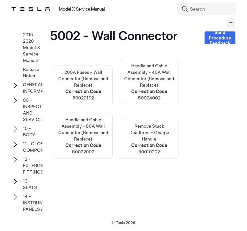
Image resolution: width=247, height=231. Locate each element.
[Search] (207, 9)
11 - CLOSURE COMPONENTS (39, 147)
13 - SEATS (30, 184)
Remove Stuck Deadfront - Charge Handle (149, 139)
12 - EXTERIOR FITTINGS (34, 166)
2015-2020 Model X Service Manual (31, 47)
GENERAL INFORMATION (38, 88)
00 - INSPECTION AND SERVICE (36, 110)
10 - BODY (29, 131)
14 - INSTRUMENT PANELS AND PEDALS (37, 206)
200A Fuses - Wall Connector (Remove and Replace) (83, 85)
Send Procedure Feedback (220, 37)
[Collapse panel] (230, 22)
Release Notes (31, 72)
